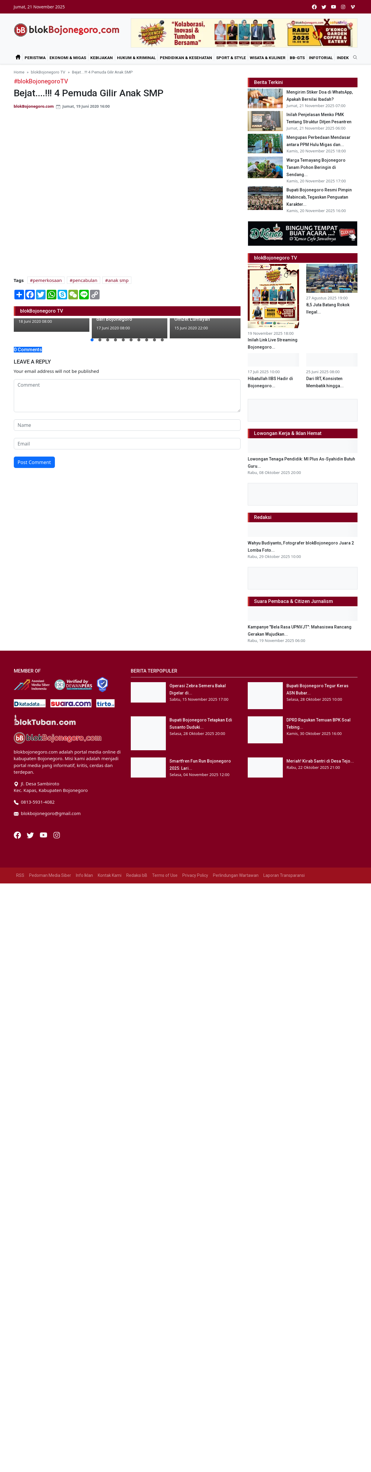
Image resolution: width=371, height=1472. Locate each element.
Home (19, 72)
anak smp (118, 280)
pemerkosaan (47, 280)
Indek (343, 57)
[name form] (127, 425)
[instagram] (343, 6)
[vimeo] (353, 6)
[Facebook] (18, 835)
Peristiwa (35, 57)
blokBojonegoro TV (48, 72)
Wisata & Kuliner (268, 57)
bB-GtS (297, 57)
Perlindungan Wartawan (236, 875)
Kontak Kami (109, 875)
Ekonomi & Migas (67, 57)
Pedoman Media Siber (50, 875)
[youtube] (333, 6)
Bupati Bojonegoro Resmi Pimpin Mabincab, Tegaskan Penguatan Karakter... (319, 197)
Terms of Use (165, 875)
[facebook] (314, 6)
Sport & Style (231, 57)
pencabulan (85, 280)
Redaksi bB (136, 875)
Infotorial (321, 57)
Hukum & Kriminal (136, 57)
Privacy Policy (195, 875)
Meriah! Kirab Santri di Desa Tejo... (320, 761)
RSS (20, 875)
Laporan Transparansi (284, 875)
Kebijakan (101, 57)
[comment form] (127, 395)
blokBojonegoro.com (34, 106)
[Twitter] (31, 835)
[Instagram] (56, 835)
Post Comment (34, 462)
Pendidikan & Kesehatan (186, 57)
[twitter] (324, 6)
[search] (353, 57)
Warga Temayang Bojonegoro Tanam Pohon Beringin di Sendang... (316, 167)
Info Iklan (84, 875)
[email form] (127, 443)
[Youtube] (44, 835)
